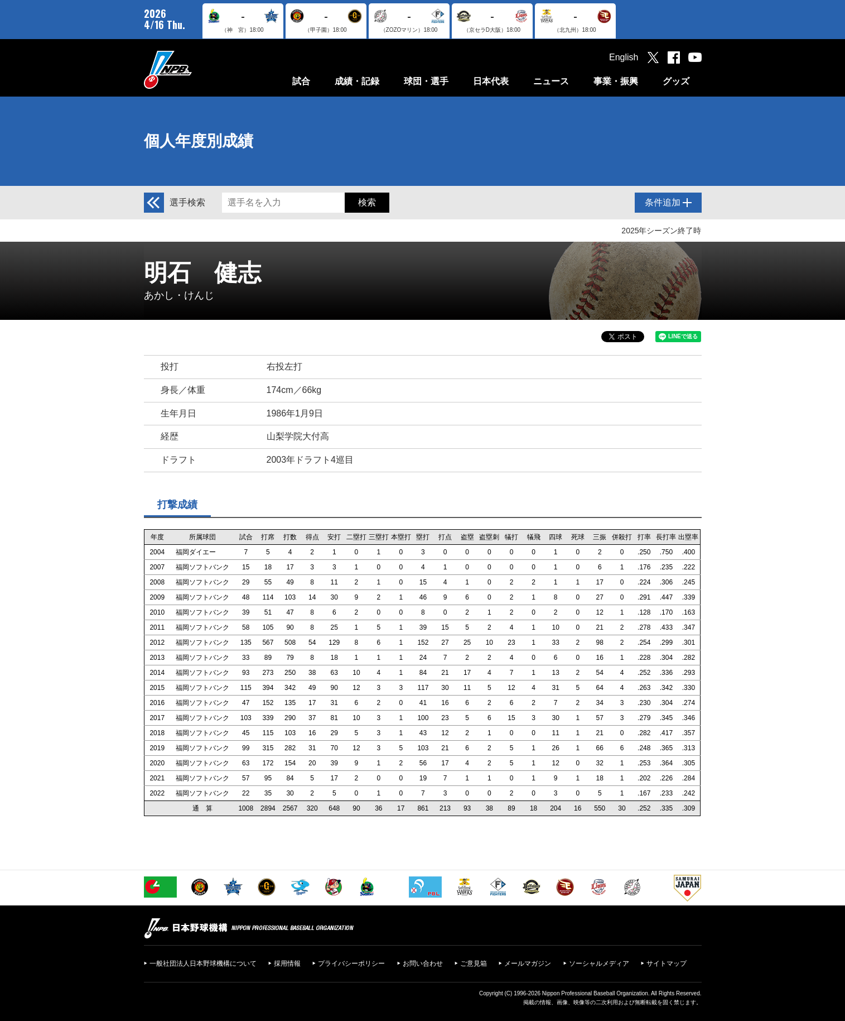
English (623, 57)
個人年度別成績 (198, 141)
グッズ (676, 81)
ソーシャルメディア (599, 963)
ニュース (551, 81)
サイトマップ (666, 963)
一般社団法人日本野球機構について (203, 963)
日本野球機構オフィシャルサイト (196, 69)
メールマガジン (527, 963)
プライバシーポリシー (351, 963)
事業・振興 (615, 81)
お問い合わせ (423, 963)
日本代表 (491, 81)
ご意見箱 (473, 963)
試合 (301, 81)
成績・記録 (357, 81)
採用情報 (287, 963)
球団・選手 (426, 81)
